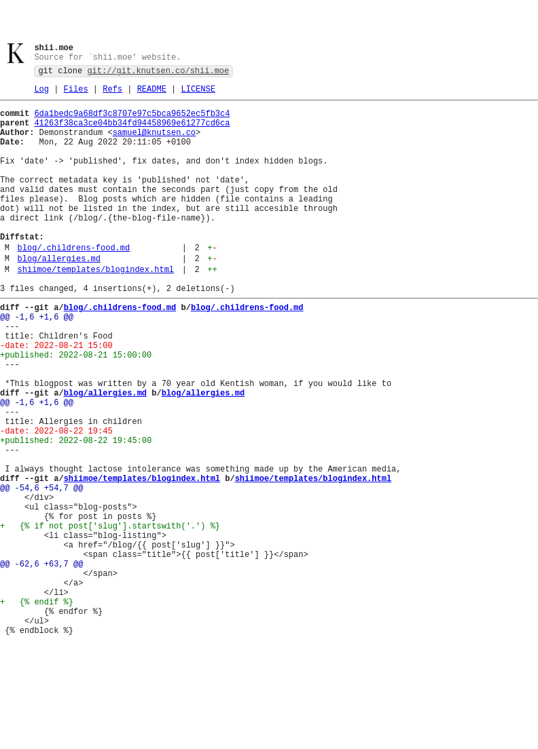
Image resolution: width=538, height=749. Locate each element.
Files (76, 94)
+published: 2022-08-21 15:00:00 (75, 409)
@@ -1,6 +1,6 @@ (36, 362)
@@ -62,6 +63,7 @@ (41, 662)
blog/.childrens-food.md (74, 283)
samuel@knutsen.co (154, 143)
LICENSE (198, 94)
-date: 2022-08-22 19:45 (56, 501)
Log (41, 94)
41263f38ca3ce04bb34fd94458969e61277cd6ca (132, 132)
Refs (112, 94)
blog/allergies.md (59, 296)
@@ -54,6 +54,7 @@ (41, 570)
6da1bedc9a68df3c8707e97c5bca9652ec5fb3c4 (132, 120)
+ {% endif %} (36, 708)
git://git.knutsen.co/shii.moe (158, 73)
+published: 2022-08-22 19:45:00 (75, 512)
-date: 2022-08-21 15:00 (56, 397)
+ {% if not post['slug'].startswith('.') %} (110, 616)
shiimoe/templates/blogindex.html (96, 309)
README (151, 94)
